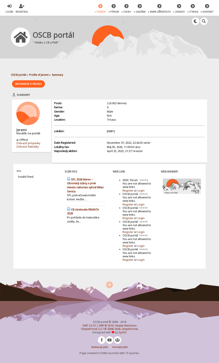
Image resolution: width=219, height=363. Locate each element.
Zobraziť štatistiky (27, 146)
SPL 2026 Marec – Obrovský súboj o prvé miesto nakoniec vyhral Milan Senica (85, 185)
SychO (122, 332)
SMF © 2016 (106, 325)
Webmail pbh (99, 347)
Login (141, 190)
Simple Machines (126, 325)
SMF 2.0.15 (89, 325)
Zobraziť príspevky (28, 143)
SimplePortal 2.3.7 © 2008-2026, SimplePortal (109, 329)
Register (128, 190)
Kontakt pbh (120, 347)
